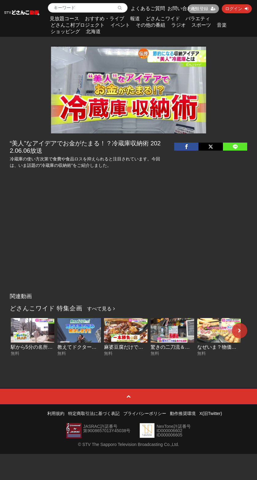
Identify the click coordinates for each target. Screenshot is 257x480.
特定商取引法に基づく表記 (94, 413)
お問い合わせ (182, 8)
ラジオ (178, 25)
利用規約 (55, 413)
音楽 (222, 25)
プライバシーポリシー (144, 413)
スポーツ (201, 25)
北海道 (93, 31)
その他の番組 (150, 25)
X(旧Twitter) (210, 413)
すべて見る (101, 308)
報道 (135, 18)
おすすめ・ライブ (104, 18)
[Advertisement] (128, 244)
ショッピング (65, 31)
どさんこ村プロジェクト (78, 25)
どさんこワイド (163, 18)
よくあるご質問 (148, 8)
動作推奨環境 (183, 413)
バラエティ (198, 18)
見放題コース (64, 18)
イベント (120, 25)
